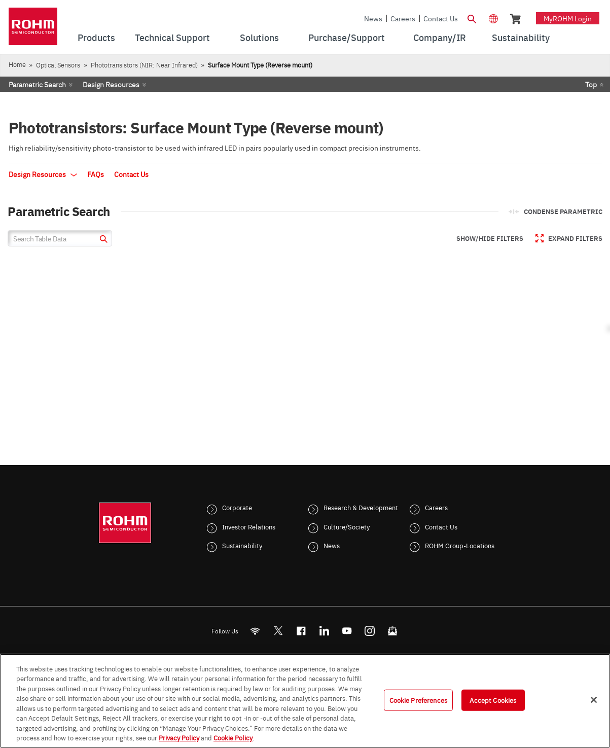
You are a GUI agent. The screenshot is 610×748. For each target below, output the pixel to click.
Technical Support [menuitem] (172, 37)
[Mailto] (392, 630)
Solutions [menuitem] (259, 37)
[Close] (594, 700)
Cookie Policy (233, 737)
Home (17, 64)
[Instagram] (369, 630)
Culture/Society (347, 526)
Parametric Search (37, 84)
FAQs (95, 174)
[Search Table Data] (60, 238)
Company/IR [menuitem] (439, 37)
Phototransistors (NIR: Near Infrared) (144, 64)
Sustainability (242, 545)
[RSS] (254, 630)
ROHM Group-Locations (459, 545)
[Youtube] (346, 630)
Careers (402, 18)
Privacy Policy (179, 737)
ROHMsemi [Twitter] (277, 630)
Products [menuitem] (96, 37)
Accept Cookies (493, 699)
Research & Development (361, 507)
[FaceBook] (301, 630)
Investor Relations (248, 526)
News (373, 18)
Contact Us (440, 18)
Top (591, 84)
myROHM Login (568, 18)
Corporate (237, 507)
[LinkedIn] (323, 630)
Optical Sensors (58, 64)
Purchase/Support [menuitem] (346, 37)
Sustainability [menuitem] (521, 37)
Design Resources (111, 84)
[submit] (102, 240)
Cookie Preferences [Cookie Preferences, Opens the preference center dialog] (418, 699)
